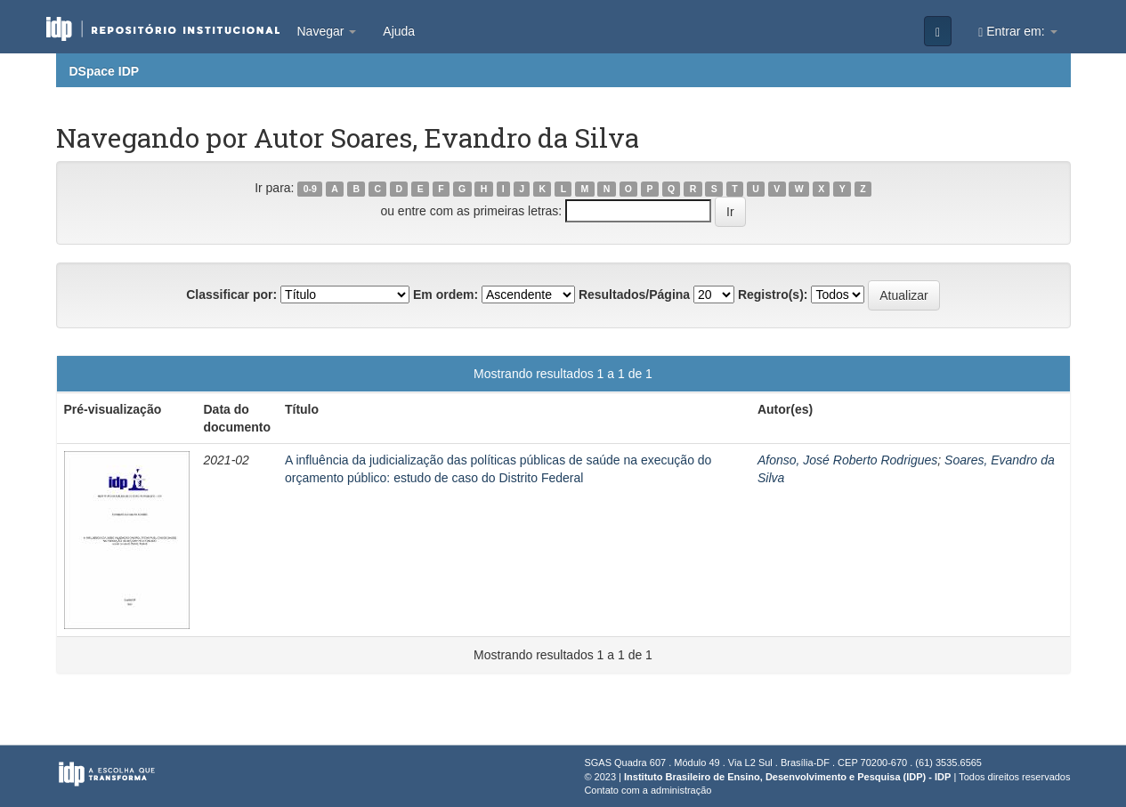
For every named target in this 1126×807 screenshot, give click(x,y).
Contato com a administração (647, 790)
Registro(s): (773, 294)
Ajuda (399, 31)
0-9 (310, 188)
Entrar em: (1017, 31)
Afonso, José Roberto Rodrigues (847, 460)
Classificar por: (231, 294)
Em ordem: (445, 294)
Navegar (327, 31)
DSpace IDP (104, 71)
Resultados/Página (634, 294)
